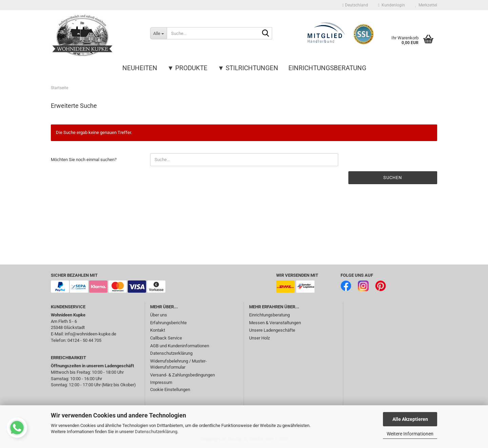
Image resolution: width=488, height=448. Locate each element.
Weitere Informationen (410, 433)
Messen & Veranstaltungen (275, 322)
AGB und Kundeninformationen (179, 345)
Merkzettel (426, 5)
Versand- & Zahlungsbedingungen (182, 374)
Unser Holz (259, 337)
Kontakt (157, 330)
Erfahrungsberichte (168, 322)
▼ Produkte (187, 68)
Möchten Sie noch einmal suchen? (84, 159)
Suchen (392, 177)
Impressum (161, 382)
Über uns (158, 314)
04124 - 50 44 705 (84, 340)
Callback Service (166, 337)
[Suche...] (158, 33)
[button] (355, 5)
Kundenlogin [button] (391, 5)
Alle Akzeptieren (410, 419)
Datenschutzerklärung (156, 431)
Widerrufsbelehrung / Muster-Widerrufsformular (178, 364)
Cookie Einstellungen (170, 389)
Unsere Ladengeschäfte (272, 330)
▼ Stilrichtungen (248, 68)
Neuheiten (139, 68)
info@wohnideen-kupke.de (90, 333)
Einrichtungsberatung (327, 68)
